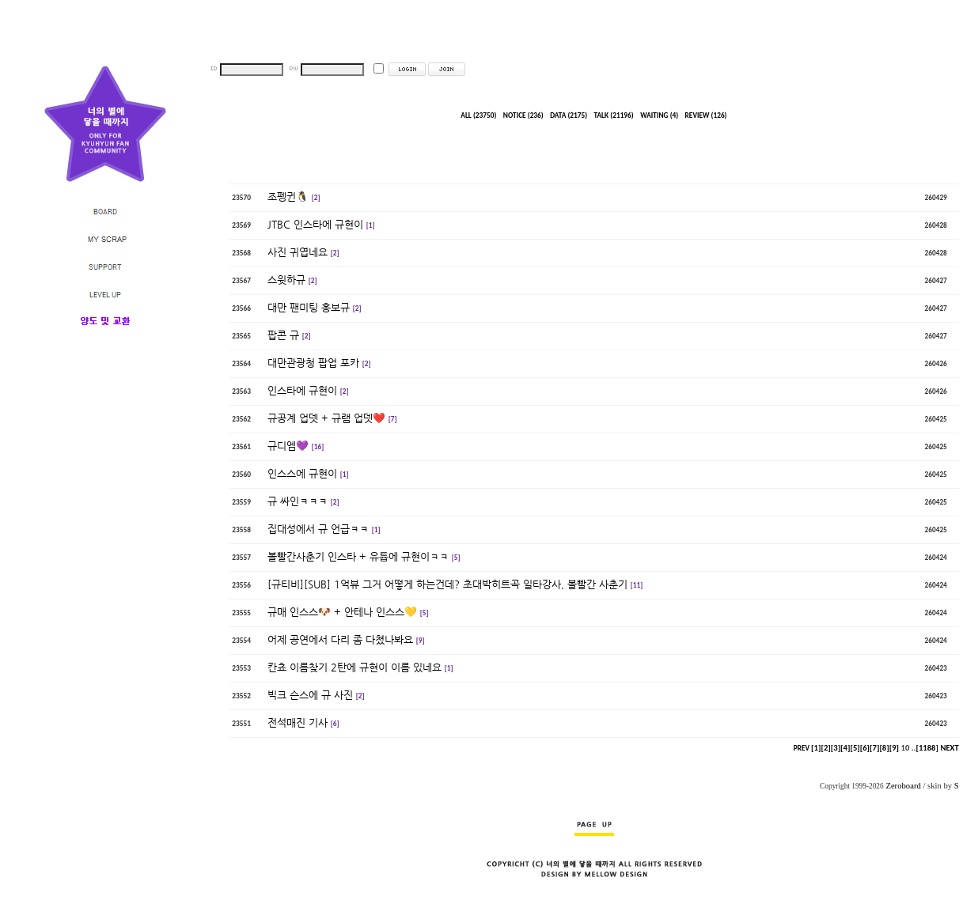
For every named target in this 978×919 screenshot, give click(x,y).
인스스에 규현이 (302, 473)
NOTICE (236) (523, 115)
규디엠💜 (288, 446)
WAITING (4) (659, 115)
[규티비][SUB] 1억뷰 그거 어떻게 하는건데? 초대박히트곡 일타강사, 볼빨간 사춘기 (447, 584)
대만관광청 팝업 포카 (313, 363)
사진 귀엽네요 (297, 252)
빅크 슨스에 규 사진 (310, 695)
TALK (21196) (614, 115)
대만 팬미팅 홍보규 (308, 307)
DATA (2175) (568, 115)
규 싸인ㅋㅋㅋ (297, 501)
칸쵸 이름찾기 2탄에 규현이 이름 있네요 (354, 667)
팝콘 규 (283, 335)
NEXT (949, 748)
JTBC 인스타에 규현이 (315, 224)
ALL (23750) (478, 115)
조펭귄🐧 (288, 196)
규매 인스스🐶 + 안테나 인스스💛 (342, 612)
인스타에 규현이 (302, 390)
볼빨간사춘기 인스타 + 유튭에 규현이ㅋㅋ (358, 556)
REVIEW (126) (706, 115)
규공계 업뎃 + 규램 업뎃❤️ (326, 418)
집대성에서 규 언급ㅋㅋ (318, 529)
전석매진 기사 (297, 722)
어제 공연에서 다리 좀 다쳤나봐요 (340, 639)
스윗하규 (286, 280)
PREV (801, 748)
